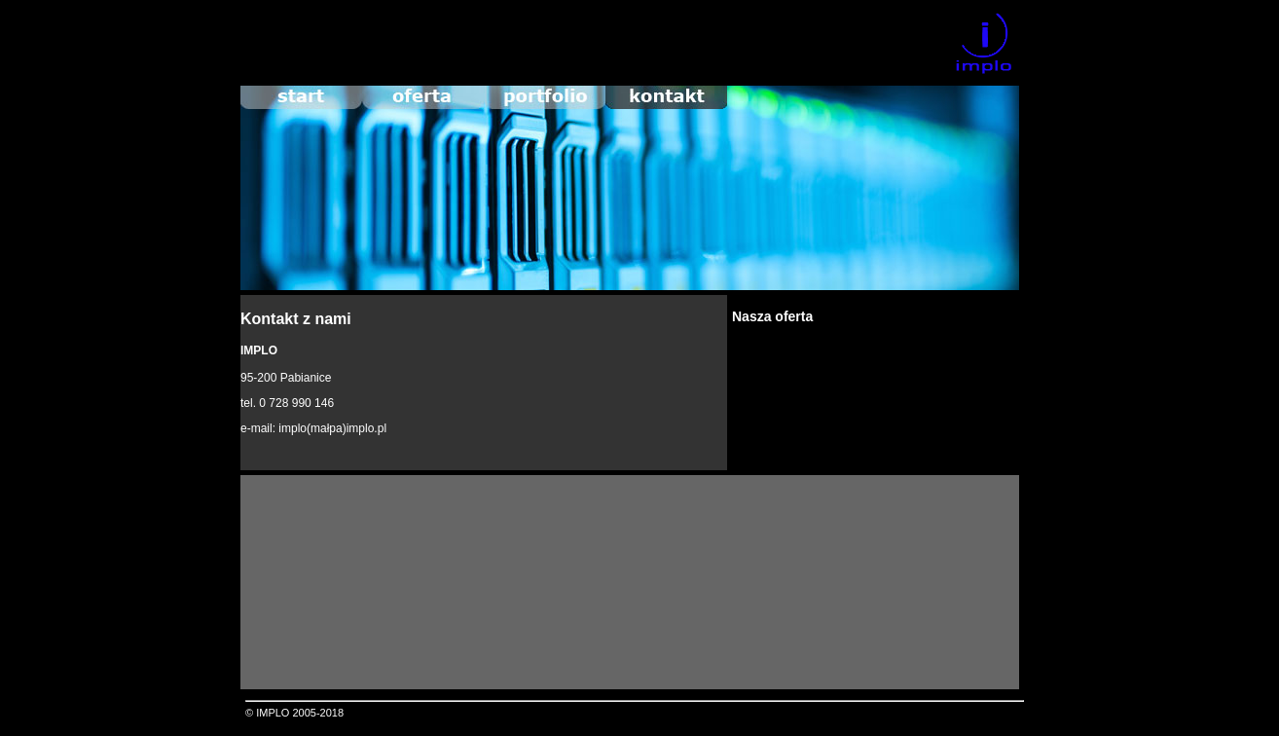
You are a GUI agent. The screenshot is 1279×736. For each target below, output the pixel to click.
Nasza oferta (772, 316)
